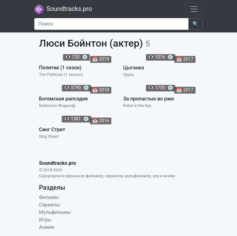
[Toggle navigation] (194, 9)
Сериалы (49, 205)
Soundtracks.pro (63, 9)
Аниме (46, 227)
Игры (45, 220)
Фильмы (49, 197)
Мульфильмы (55, 212)
